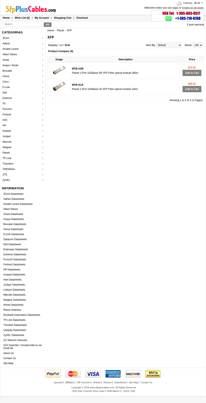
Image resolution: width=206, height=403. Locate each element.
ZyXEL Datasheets (13, 335)
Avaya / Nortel (10, 65)
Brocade (7, 70)
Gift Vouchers (84, 382)
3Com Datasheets (13, 193)
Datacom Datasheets (15, 239)
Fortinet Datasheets (14, 264)
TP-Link (7, 158)
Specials (58, 382)
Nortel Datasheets (13, 304)
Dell (5, 92)
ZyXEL (6, 180)
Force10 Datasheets (14, 259)
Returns (108, 382)
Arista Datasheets (13, 214)
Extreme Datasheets (14, 254)
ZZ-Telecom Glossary (15, 340)
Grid (67, 45)
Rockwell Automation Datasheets (21, 314)
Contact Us (9, 358)
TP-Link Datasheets (14, 320)
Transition (8, 163)
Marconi (7, 141)
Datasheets (120, 382)
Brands (97, 382)
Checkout (82, 17)
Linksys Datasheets (14, 289)
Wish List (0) (22, 17)
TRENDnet (9, 169)
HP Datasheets (11, 269)
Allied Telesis (10, 54)
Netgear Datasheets (14, 299)
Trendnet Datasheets (15, 325)
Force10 (7, 109)
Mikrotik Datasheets (14, 294)
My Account (42, 17)
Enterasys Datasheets (15, 249)
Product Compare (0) (60, 51)
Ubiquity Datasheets (14, 330)
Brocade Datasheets (14, 224)
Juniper (7, 136)
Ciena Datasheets (13, 229)
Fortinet (7, 114)
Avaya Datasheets (13, 219)
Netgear (7, 147)
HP (4, 125)
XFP (69, 30)
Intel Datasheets (12, 279)
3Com (6, 38)
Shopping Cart (62, 17)
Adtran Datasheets (13, 199)
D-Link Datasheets (13, 234)
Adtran (6, 43)
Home (6, 17)
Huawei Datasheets (14, 274)
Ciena (6, 76)
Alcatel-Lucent (10, 48)
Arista (6, 59)
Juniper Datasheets (14, 284)
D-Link (6, 87)
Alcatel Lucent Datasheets (18, 204)
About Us (8, 353)
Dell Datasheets (12, 244)
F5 (4, 103)
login (175, 7)
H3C (5, 120)
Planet (6, 152)
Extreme (7, 98)
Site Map (8, 363)
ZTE (5, 174)
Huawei (7, 130)
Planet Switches (12, 309)
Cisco (6, 81)
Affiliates (69, 382)
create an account (192, 7)
